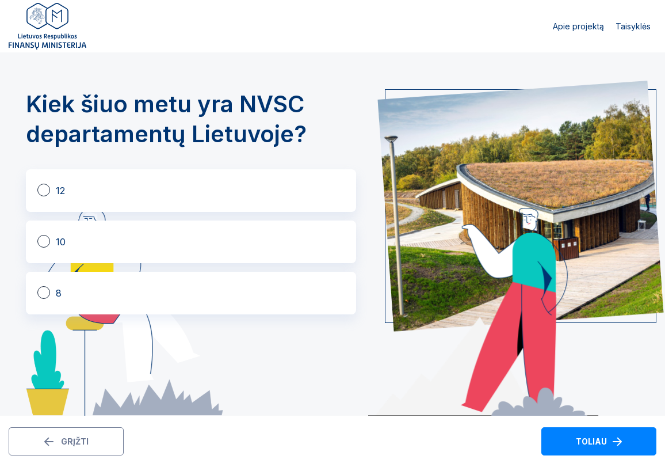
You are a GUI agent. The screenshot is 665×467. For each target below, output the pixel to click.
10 (61, 242)
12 (60, 190)
